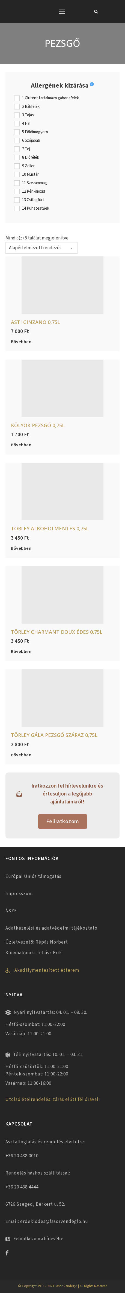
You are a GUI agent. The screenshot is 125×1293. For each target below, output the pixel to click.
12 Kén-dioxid (33, 191)
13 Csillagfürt (33, 200)
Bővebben (21, 342)
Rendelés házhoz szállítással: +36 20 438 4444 (37, 1180)
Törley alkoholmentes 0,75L (50, 528)
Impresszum (19, 893)
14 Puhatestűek (35, 208)
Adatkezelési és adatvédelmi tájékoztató (51, 928)
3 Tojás (28, 115)
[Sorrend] (41, 248)
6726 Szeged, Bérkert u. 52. (35, 1204)
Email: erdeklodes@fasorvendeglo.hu (46, 1221)
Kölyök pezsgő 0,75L (38, 425)
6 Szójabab (31, 140)
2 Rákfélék (31, 106)
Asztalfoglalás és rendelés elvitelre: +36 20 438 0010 (45, 1149)
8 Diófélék (30, 157)
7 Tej (26, 149)
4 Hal (26, 123)
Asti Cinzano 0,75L (35, 322)
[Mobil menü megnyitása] (62, 12)
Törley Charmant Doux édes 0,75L (56, 632)
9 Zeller (28, 166)
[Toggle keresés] (96, 11)
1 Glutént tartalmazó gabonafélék (50, 98)
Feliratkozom (62, 821)
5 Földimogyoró (35, 132)
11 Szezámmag (34, 183)
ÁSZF (11, 911)
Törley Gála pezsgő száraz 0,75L (54, 735)
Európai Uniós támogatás (33, 876)
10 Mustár (30, 174)
